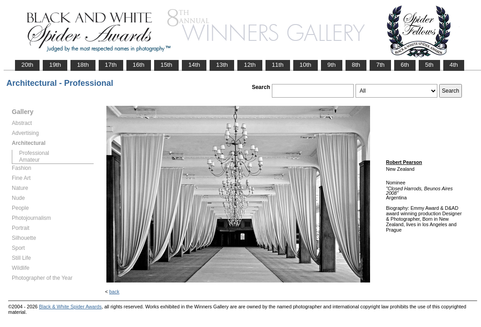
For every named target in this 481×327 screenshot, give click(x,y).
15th (166, 64)
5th (429, 64)
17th (111, 64)
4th (454, 64)
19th (55, 64)
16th (139, 64)
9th (331, 64)
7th (380, 64)
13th (222, 64)
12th (250, 64)
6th (405, 64)
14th (194, 64)
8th (356, 64)
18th (83, 64)
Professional (34, 153)
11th (278, 64)
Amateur (29, 160)
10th (305, 64)
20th (27, 64)
